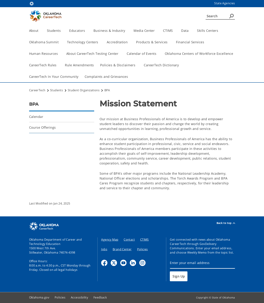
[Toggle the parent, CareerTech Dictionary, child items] (180, 65)
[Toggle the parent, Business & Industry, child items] (126, 30)
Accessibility (79, 297)
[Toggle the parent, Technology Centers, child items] (99, 42)
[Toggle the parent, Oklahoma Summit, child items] (60, 42)
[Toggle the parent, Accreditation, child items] (129, 42)
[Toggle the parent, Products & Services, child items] (168, 42)
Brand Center (122, 249)
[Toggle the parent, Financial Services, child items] (205, 42)
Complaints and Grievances (106, 76)
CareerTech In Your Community (54, 76)
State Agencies (224, 3)
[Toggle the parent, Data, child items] (190, 30)
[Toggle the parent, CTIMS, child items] (174, 30)
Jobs (104, 249)
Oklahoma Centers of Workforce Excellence (199, 53)
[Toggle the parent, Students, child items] (62, 30)
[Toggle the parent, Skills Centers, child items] (219, 30)
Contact (129, 240)
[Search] (220, 16)
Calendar (36, 116)
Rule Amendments (79, 65)
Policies (142, 249)
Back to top (226, 223)
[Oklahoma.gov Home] (31, 3)
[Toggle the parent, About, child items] (39, 30)
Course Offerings (42, 127)
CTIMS (144, 240)
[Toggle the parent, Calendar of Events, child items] (157, 53)
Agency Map (109, 240)
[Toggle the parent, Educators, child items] (86, 30)
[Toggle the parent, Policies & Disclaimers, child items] (136, 65)
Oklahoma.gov (39, 297)
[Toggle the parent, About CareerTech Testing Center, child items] (119, 53)
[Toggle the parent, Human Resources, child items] (59, 53)
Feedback (100, 297)
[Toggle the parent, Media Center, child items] (156, 30)
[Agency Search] (231, 16)
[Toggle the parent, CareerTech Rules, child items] (57, 65)
